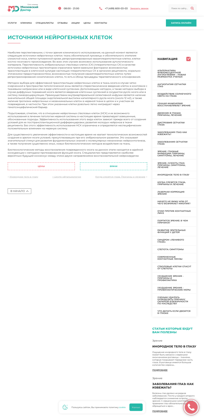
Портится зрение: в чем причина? (172, 221)
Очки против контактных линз (174, 212)
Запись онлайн (181, 23)
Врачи (113, 166)
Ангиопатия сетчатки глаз (171, 85)
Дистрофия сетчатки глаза (171, 123)
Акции (75, 23)
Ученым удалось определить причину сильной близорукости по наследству (172, 300)
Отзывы (62, 23)
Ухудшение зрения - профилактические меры (174, 288)
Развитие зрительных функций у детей (171, 231)
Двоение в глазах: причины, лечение (169, 114)
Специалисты (45, 23)
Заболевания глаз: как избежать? (172, 133)
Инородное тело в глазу (24, 176)
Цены (87, 23)
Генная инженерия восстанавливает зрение (174, 104)
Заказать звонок (139, 8)
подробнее (160, 370)
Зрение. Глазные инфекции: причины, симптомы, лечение (171, 153)
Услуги (12, 23)
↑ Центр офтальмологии (66, 176)
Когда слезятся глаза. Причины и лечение (120, 176)
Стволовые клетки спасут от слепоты (174, 267)
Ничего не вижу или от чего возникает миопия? (174, 202)
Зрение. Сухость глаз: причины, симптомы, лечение (171, 165)
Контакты (100, 23)
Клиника (26, 23)
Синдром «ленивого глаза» (170, 240)
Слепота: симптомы (170, 249)
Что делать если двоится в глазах (174, 312)
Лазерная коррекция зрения (170, 193)
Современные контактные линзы (169, 258)
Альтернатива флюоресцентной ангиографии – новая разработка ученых (171, 73)
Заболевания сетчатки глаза (172, 142)
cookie (123, 407)
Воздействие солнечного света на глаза (174, 95)
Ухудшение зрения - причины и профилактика (170, 278)
